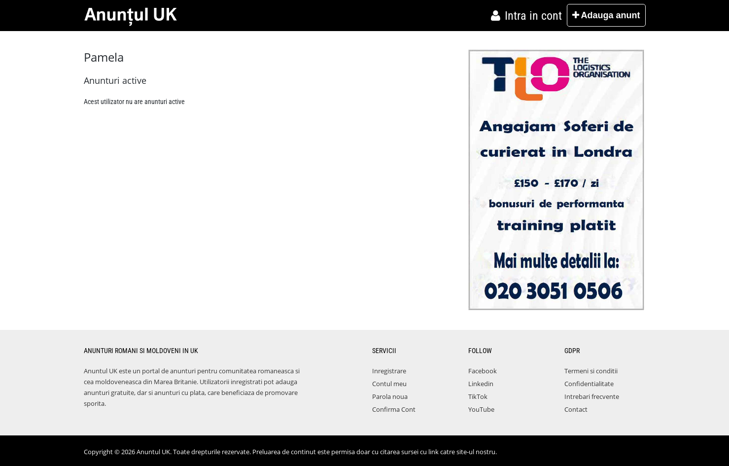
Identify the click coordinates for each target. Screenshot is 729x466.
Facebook (482, 370)
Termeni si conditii (591, 370)
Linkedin (480, 383)
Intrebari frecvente (591, 396)
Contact (576, 409)
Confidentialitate (589, 383)
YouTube (481, 409)
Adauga (606, 15)
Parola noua (390, 396)
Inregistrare (389, 370)
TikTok (477, 396)
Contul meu (389, 383)
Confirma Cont (394, 409)
